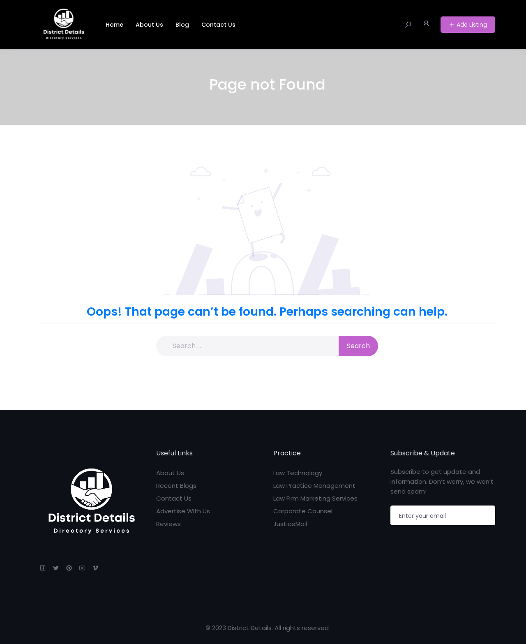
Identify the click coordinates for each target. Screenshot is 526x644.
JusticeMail (290, 523)
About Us (149, 25)
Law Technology (297, 473)
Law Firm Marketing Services (315, 498)
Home (114, 25)
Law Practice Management (314, 485)
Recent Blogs (176, 485)
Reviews (168, 523)
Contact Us (218, 25)
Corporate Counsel (302, 511)
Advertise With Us (183, 511)
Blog (182, 25)
